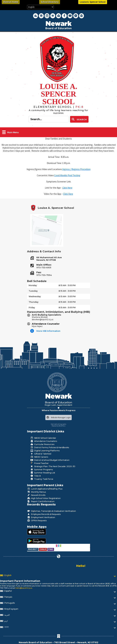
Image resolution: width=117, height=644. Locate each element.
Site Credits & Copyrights (58, 424)
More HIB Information (48, 331)
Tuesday (33, 291)
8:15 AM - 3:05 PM (67, 285)
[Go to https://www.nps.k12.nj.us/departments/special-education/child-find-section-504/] (33, 549)
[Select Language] (40, 7)
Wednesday (35, 296)
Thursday (33, 302)
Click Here (67, 187)
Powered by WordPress (59, 426)
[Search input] (48, 119)
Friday (32, 307)
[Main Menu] (10, 132)
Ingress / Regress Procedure (76, 169)
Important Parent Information (20, 580)
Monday (33, 285)
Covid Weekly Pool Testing (67, 175)
